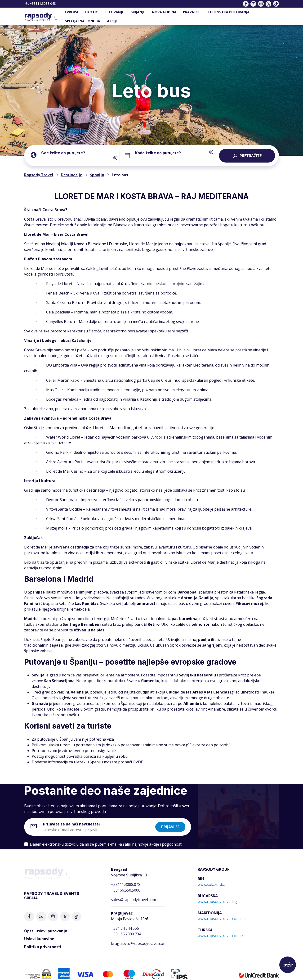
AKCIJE (112, 21)
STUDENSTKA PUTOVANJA (227, 12)
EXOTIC (91, 12)
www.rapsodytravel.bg (217, 901)
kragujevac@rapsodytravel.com (138, 943)
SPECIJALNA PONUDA (82, 21)
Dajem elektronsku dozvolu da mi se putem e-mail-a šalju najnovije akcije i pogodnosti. (106, 844)
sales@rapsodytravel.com (133, 899)
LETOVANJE (114, 12)
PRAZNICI (191, 12)
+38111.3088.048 (40, 3)
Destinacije (71, 174)
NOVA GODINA (164, 12)
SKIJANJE (138, 12)
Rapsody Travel (38, 174)
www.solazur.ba (211, 884)
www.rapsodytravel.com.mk (222, 918)
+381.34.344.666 (125, 928)
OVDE (138, 762)
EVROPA (71, 12)
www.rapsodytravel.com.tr (220, 935)
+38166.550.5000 (125, 890)
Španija (97, 174)
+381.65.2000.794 (126, 934)
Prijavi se (170, 826)
